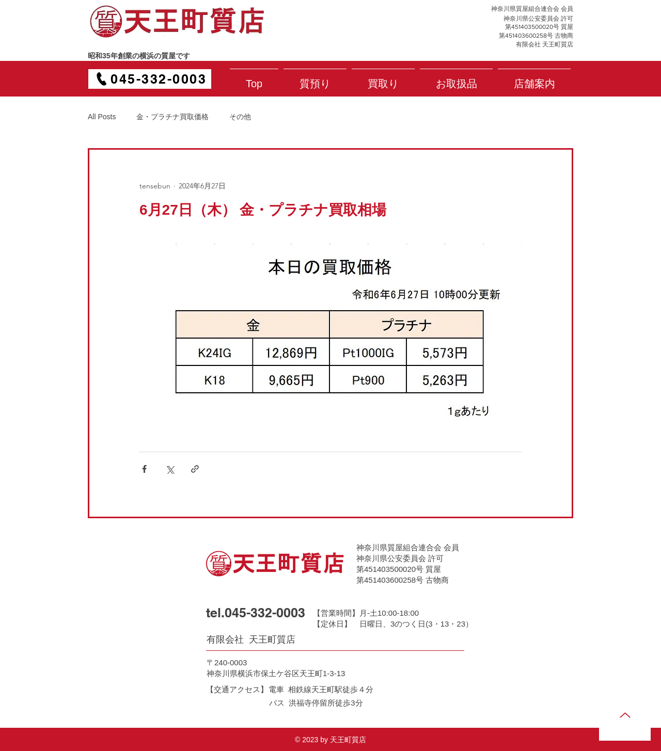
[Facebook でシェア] (144, 469)
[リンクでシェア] (195, 469)
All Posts (102, 117)
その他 (240, 117)
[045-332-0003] (150, 79)
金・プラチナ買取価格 (172, 117)
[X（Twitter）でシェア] (170, 469)
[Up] (625, 715)
